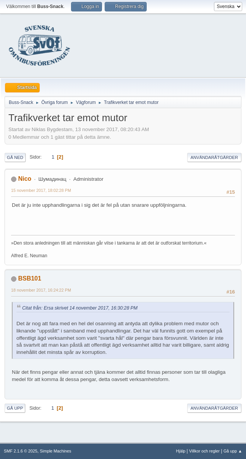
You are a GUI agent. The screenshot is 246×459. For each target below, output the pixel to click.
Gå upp (15, 408)
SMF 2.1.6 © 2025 (20, 451)
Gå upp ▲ (232, 451)
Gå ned (15, 157)
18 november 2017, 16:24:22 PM (41, 290)
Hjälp (181, 451)
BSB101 (29, 278)
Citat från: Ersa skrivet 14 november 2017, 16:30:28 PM (80, 308)
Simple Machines (55, 451)
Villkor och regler (204, 451)
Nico (24, 178)
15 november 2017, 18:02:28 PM (41, 190)
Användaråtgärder (214, 157)
